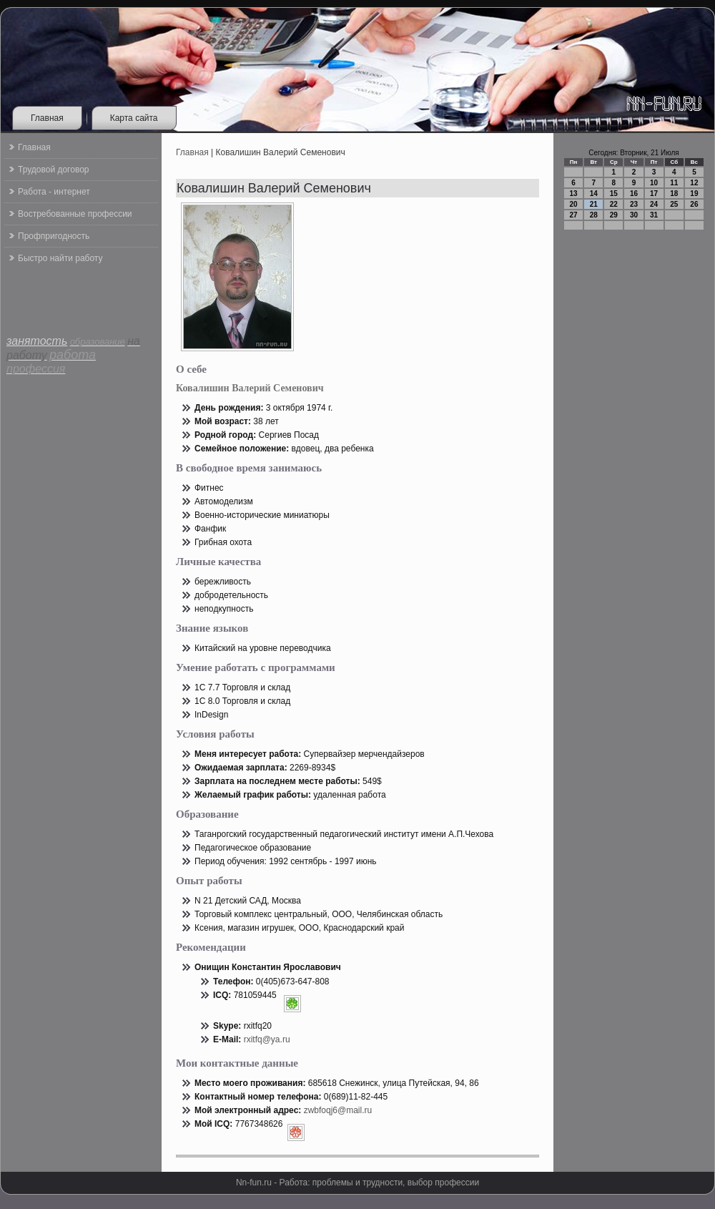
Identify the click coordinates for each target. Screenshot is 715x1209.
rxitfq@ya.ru (267, 1039)
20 (574, 204)
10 (654, 183)
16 (634, 193)
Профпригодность (53, 236)
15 (614, 193)
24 (654, 204)
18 (674, 193)
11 (674, 183)
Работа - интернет (54, 192)
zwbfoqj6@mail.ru (338, 1110)
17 (654, 193)
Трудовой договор (53, 170)
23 (634, 204)
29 (614, 215)
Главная (47, 118)
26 (694, 204)
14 (594, 193)
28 (594, 215)
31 (654, 215)
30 (634, 215)
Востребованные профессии (75, 214)
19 (694, 193)
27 (574, 215)
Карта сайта (134, 118)
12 (694, 183)
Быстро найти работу (60, 258)
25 (674, 204)
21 (594, 204)
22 (614, 204)
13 (574, 193)
